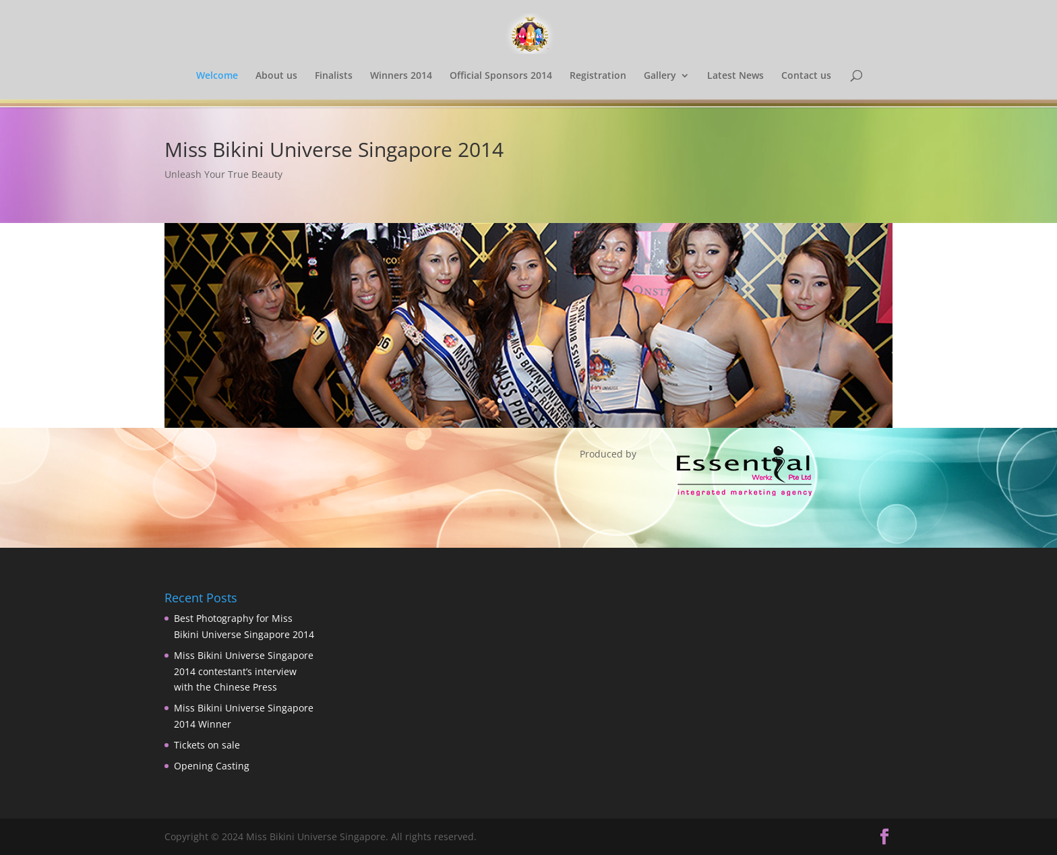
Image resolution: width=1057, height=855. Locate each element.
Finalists (334, 76)
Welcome (217, 76)
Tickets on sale (207, 744)
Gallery (660, 76)
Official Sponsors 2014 (501, 76)
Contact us (806, 76)
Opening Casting (211, 765)
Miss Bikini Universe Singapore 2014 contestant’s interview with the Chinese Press (243, 671)
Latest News (735, 76)
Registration (598, 76)
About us (276, 76)
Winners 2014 (401, 76)
